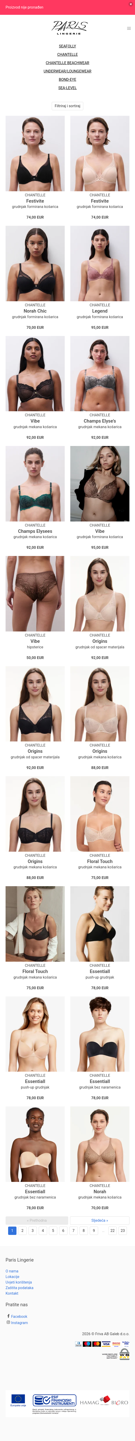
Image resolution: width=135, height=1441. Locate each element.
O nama (12, 1271)
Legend (99, 311)
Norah (99, 1191)
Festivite (35, 201)
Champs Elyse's (100, 421)
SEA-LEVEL (67, 88)
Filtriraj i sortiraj (67, 106)
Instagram (19, 1323)
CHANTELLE (67, 54)
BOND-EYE (67, 79)
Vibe (35, 421)
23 (123, 1230)
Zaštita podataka (19, 1288)
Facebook (19, 1316)
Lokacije (12, 1277)
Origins (99, 641)
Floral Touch (100, 861)
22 (112, 1230)
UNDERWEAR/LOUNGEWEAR (67, 71)
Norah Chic (35, 311)
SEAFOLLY (67, 46)
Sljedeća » (99, 1220)
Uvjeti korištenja (19, 1282)
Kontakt (12, 1293)
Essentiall (100, 971)
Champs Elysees (35, 531)
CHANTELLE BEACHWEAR (67, 63)
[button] (129, 28)
